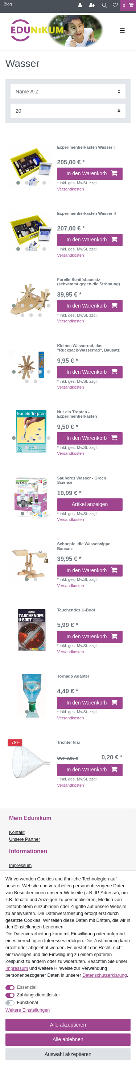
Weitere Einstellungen (27, 1010)
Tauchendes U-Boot (76, 610)
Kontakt (17, 832)
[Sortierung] (68, 91)
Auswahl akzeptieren (68, 1054)
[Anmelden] (81, 5)
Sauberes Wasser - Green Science (81, 480)
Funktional (27, 1002)
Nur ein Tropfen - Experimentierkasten (77, 414)
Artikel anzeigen (90, 504)
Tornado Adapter (73, 676)
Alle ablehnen (68, 1039)
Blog (8, 4)
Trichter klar (68, 742)
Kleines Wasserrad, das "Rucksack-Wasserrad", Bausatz (88, 348)
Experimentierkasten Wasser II (86, 213)
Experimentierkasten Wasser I (86, 147)
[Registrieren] (93, 5)
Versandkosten (70, 189)
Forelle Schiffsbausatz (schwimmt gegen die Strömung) (88, 281)
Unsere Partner (24, 839)
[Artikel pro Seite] (68, 111)
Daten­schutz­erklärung (104, 975)
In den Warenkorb (92, 173)
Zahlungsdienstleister (38, 994)
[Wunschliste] (115, 5)
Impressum (20, 865)
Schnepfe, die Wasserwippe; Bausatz (84, 546)
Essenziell (27, 987)
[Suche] (104, 5)
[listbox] (31, 167)
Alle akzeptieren (68, 1025)
